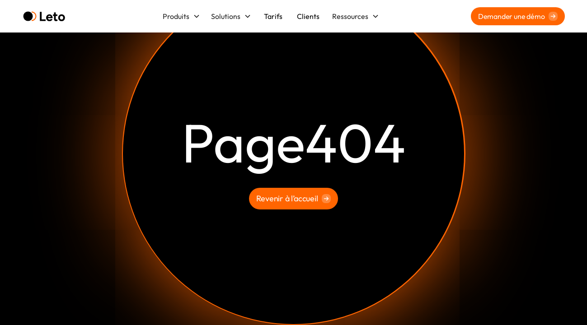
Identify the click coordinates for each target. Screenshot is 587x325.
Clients (308, 16)
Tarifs (273, 16)
